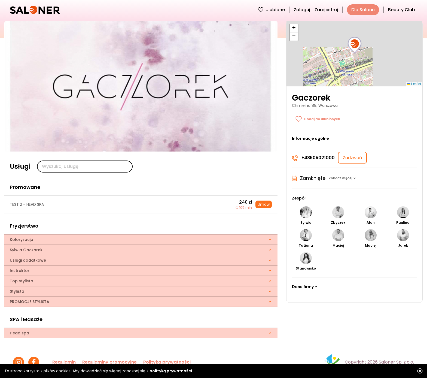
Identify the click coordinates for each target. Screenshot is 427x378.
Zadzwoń (352, 158)
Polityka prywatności (167, 362)
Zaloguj (302, 10)
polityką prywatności (171, 371)
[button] (354, 45)
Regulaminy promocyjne (109, 362)
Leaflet (414, 84)
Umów (264, 204)
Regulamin (64, 362)
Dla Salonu (363, 10)
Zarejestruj (326, 10)
